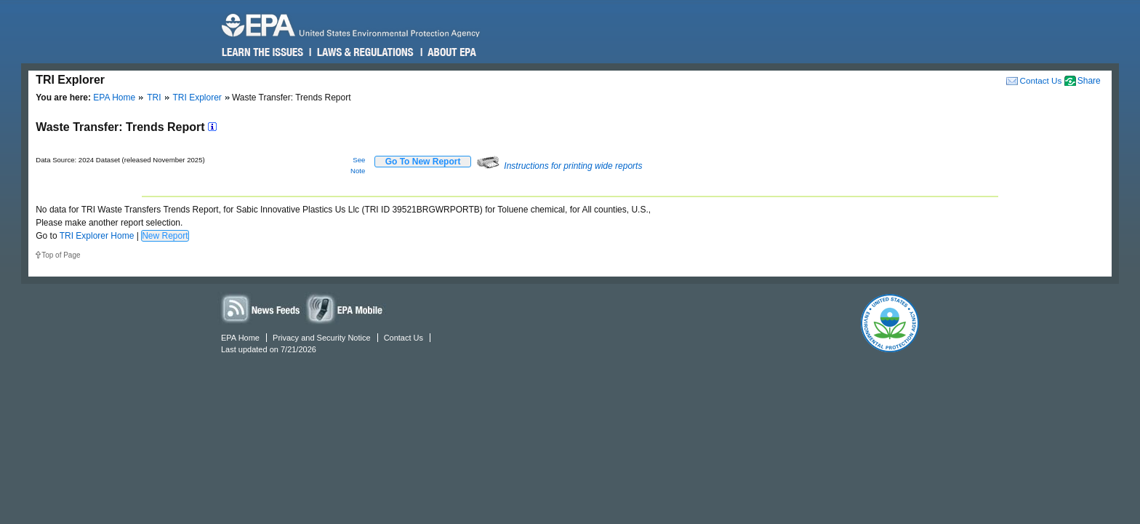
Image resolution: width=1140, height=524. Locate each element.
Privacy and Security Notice (322, 337)
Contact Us (1040, 80)
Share (1089, 81)
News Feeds (261, 308)
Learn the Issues (262, 52)
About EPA (451, 52)
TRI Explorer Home (97, 236)
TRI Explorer (197, 97)
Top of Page (60, 255)
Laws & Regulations (364, 52)
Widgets (345, 308)
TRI (154, 97)
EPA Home (114, 97)
